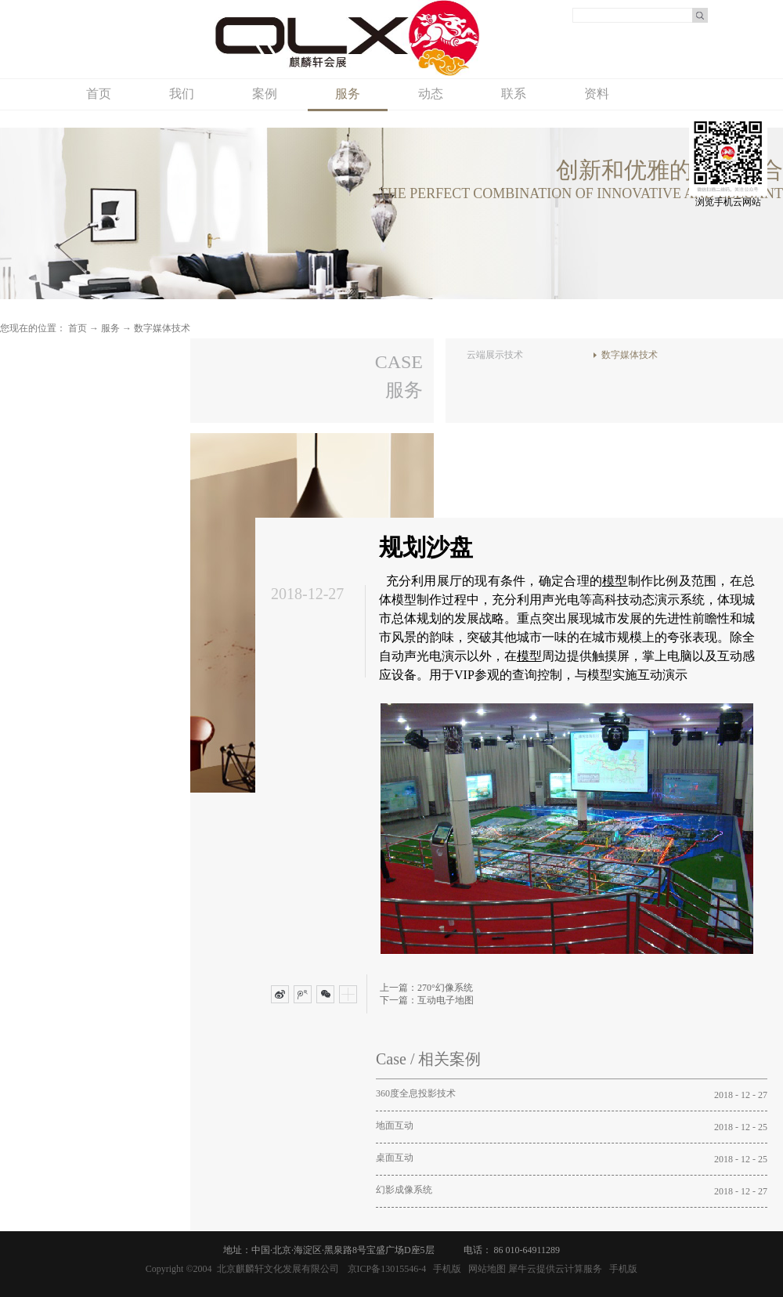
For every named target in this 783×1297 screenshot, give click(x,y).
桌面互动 (394, 1157)
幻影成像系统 (404, 1189)
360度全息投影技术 (416, 1093)
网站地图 (485, 1268)
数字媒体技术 (162, 328)
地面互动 (394, 1125)
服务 (110, 328)
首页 (98, 93)
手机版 (444, 1268)
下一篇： (427, 1000)
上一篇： (426, 987)
